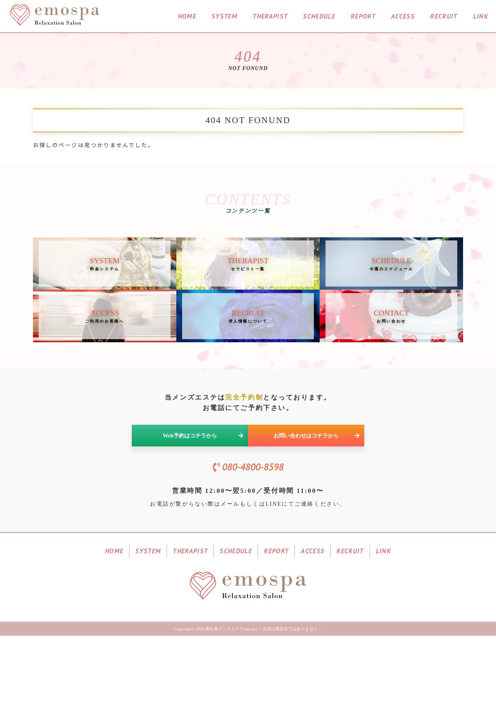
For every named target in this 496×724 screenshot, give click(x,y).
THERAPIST (270, 17)
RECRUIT (443, 17)
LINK (480, 17)
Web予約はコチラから (203, 495)
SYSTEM (224, 17)
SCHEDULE (319, 17)
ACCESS (403, 17)
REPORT (363, 17)
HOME (187, 17)
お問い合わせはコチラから (317, 495)
